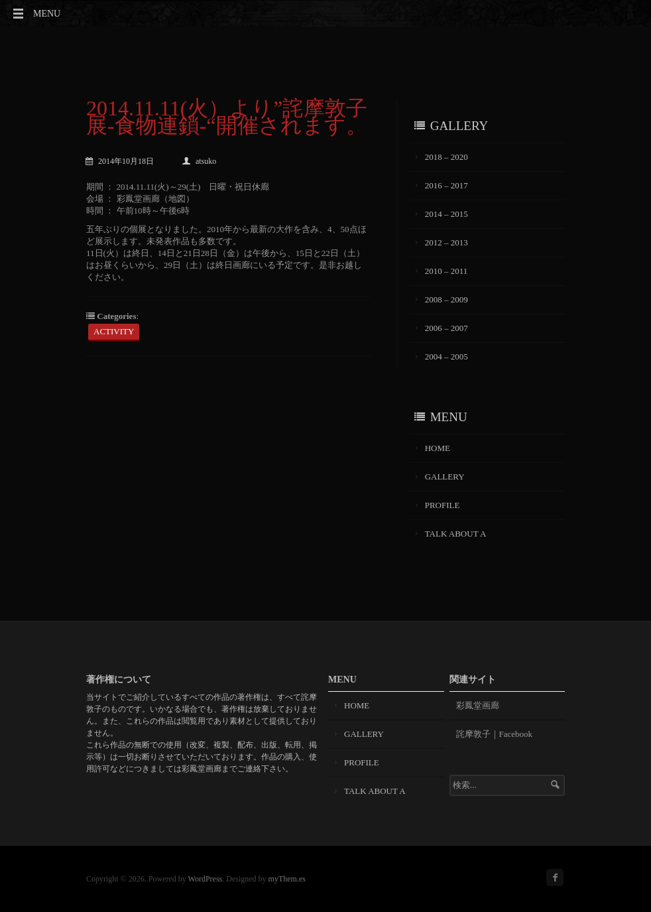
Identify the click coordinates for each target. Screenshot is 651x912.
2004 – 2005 (446, 356)
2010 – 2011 (446, 271)
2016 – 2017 (446, 185)
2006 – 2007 (446, 328)
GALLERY (445, 477)
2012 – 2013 (446, 242)
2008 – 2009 (446, 299)
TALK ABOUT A (456, 534)
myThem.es (287, 878)
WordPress (205, 878)
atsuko (199, 161)
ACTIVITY (113, 331)
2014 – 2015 (446, 214)
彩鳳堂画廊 (477, 705)
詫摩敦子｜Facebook (494, 734)
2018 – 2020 (446, 157)
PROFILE (442, 505)
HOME (437, 448)
